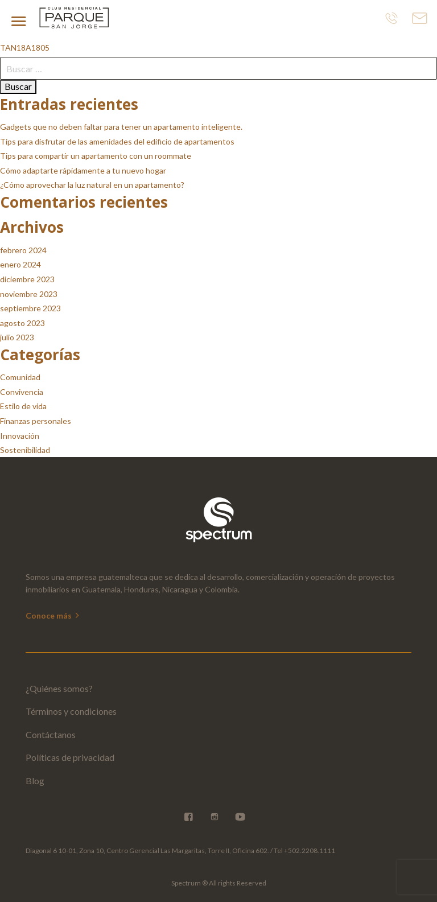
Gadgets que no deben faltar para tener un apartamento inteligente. (121, 126)
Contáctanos (51, 734)
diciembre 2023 (27, 279)
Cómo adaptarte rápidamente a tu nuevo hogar (83, 170)
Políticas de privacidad (70, 757)
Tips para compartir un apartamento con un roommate (95, 155)
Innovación (19, 435)
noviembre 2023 (28, 294)
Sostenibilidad (25, 450)
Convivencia (21, 392)
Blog (35, 780)
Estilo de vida (23, 406)
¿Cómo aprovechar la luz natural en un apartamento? (92, 185)
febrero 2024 (23, 250)
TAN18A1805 (25, 47)
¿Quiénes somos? (59, 688)
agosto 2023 (22, 323)
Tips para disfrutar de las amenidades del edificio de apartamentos (117, 141)
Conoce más (53, 615)
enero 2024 (20, 264)
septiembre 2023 (30, 308)
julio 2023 (17, 337)
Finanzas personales (35, 421)
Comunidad (20, 377)
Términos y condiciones (71, 711)
